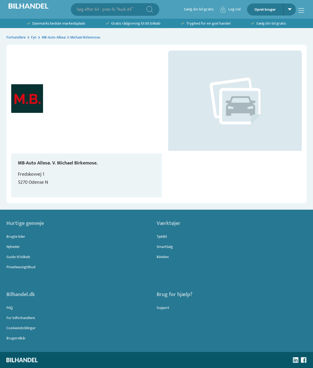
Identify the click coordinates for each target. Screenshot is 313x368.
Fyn (33, 37)
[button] (235, 101)
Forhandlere (16, 37)
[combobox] (111, 9)
